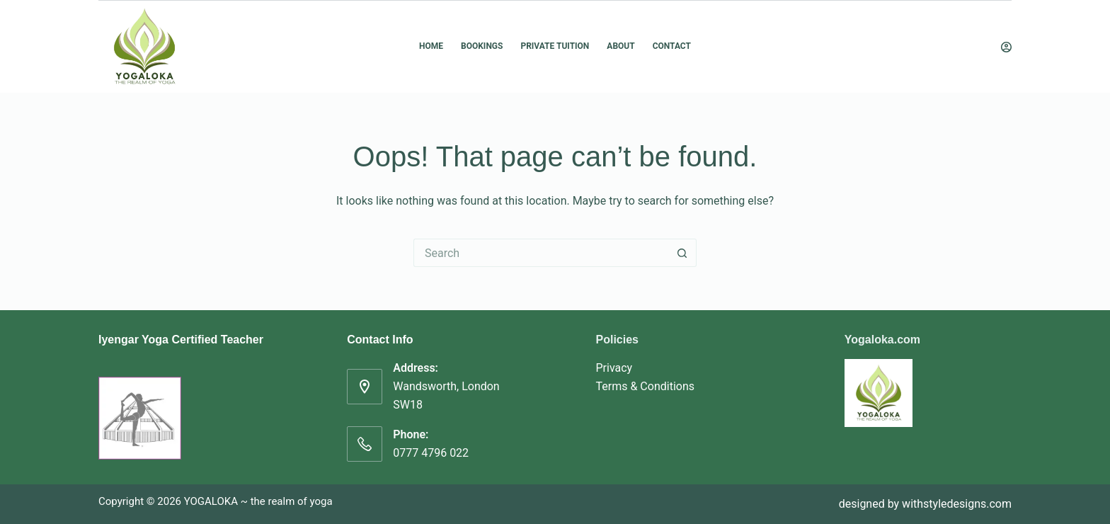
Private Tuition (554, 46)
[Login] (1006, 47)
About (620, 46)
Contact (672, 46)
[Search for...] (540, 253)
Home (431, 46)
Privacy (614, 368)
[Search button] (682, 253)
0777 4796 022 (431, 453)
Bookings (482, 46)
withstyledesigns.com (957, 504)
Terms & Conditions (645, 386)
